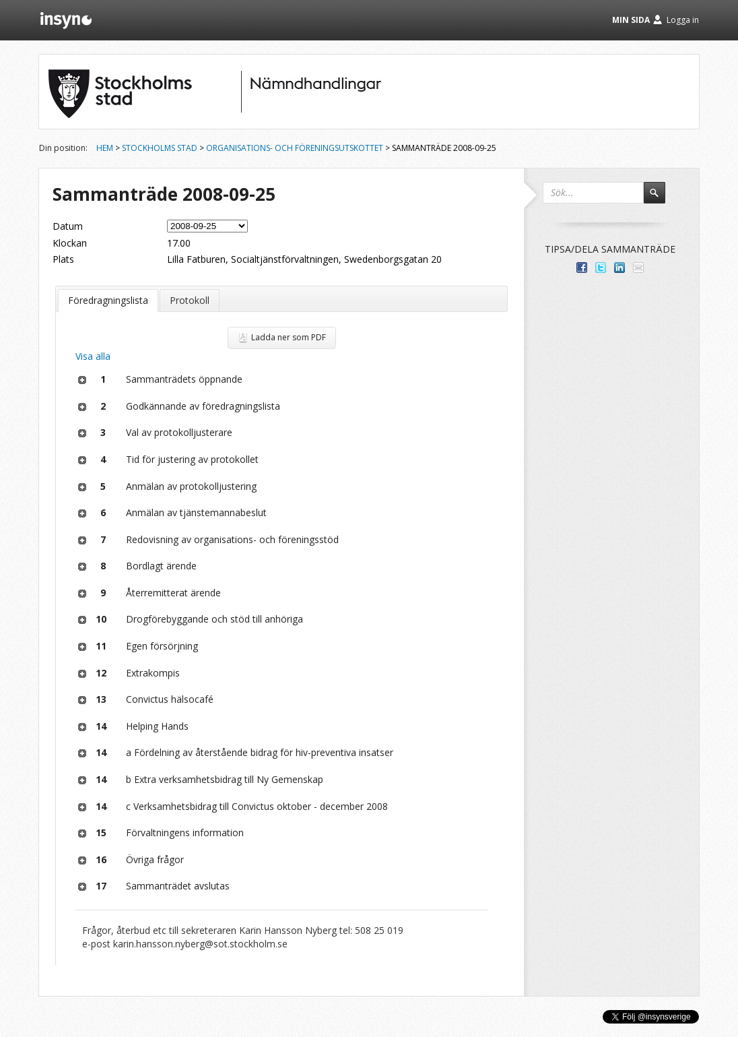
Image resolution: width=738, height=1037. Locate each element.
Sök (660, 199)
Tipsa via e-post (638, 267)
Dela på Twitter (600, 267)
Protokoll (189, 300)
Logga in (683, 20)
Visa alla (92, 356)
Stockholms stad (159, 148)
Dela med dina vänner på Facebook (581, 267)
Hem (104, 148)
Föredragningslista (108, 300)
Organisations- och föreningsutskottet (294, 148)
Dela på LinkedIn (619, 267)
